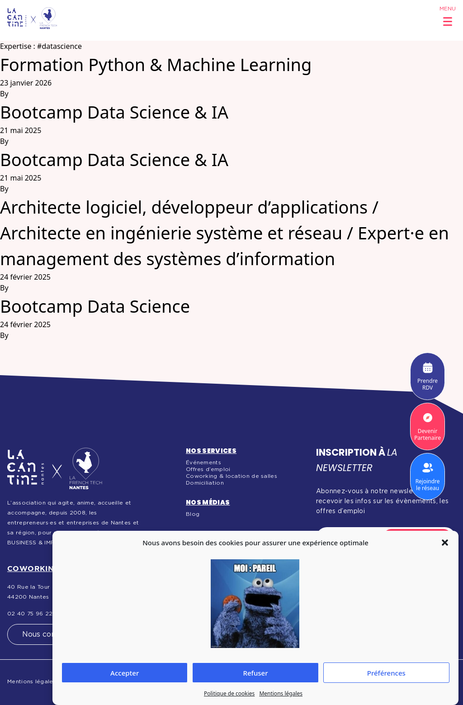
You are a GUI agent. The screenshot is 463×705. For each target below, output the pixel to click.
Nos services (211, 450)
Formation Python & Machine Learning (156, 64)
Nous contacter (50, 634)
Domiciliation (205, 483)
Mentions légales (280, 693)
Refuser (255, 672)
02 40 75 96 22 (29, 613)
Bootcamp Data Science (95, 306)
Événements (203, 462)
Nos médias (208, 502)
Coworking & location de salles (231, 476)
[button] (444, 542)
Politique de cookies (229, 693)
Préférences (386, 672)
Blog (192, 514)
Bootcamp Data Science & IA (114, 112)
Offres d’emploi (208, 469)
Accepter (124, 672)
